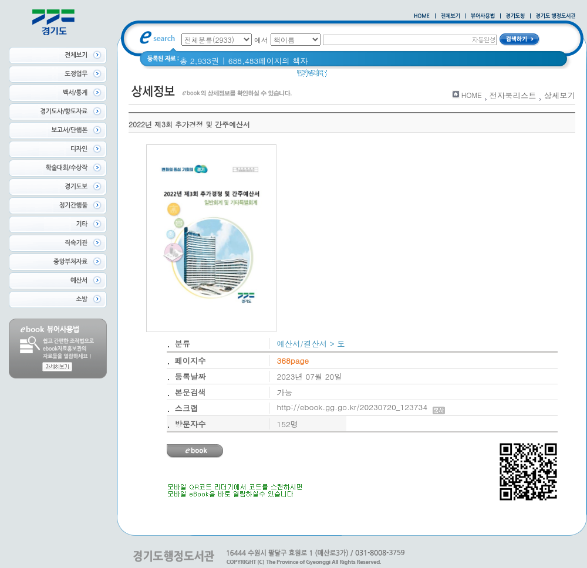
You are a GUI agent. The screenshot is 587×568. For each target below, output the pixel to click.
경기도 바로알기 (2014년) (469, 76)
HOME (471, 95)
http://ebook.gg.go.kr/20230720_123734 (361, 407)
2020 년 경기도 (362, 76)
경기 (406, 76)
